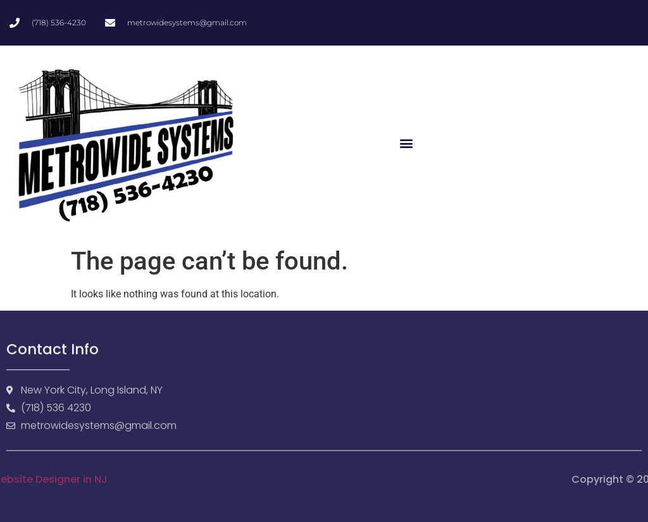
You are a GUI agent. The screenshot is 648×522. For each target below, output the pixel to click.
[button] (406, 143)
